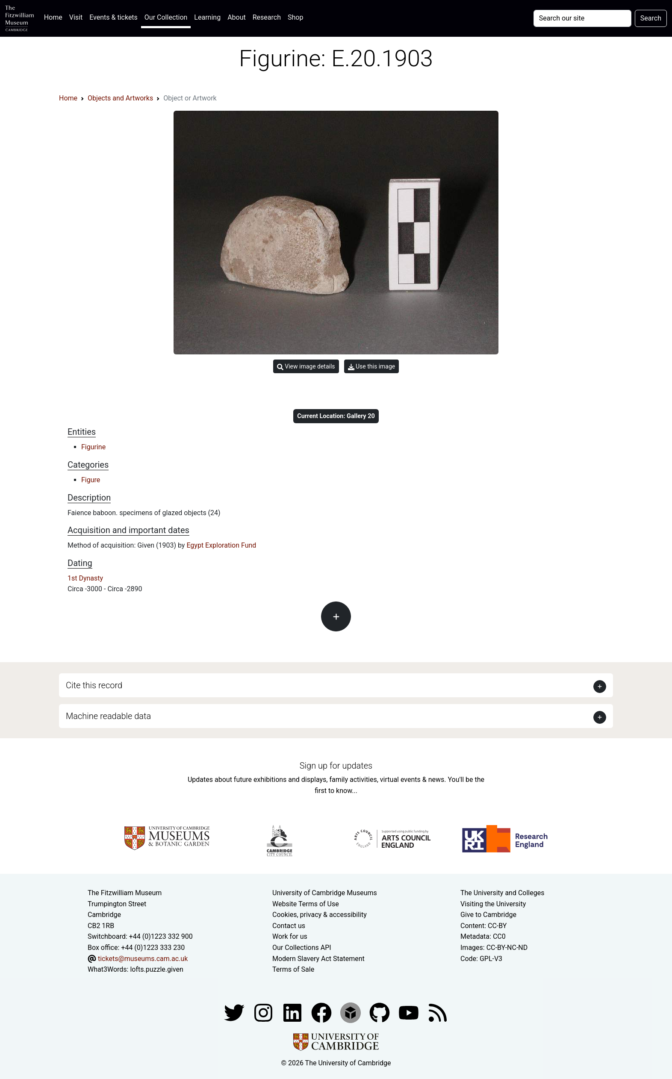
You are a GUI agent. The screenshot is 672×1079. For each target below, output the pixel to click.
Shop (295, 17)
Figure (90, 480)
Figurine (93, 447)
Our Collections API (301, 947)
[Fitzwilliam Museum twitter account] (235, 1012)
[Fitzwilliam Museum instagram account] (264, 1012)
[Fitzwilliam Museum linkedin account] (322, 1012)
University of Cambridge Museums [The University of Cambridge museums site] (324, 893)
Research (267, 17)
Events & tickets (113, 17)
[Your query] (582, 18)
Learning (207, 17)
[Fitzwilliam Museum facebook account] (293, 1012)
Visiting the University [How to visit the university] (493, 904)
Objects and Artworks (120, 98)
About (236, 17)
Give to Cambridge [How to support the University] (488, 915)
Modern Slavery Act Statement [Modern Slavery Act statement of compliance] (318, 959)
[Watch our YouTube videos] (409, 1012)
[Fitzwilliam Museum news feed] (437, 1012)
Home (55, 16)
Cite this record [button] (94, 685)
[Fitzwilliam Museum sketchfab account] (351, 1012)
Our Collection (165, 17)
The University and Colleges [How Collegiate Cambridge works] (502, 893)
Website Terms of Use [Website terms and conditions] (305, 904)
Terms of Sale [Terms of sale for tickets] (293, 969)
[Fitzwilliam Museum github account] (380, 1012)
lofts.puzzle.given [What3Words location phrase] (156, 969)
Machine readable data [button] (108, 716)
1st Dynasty (85, 578)
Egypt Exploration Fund (221, 545)
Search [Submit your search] (650, 18)
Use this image (371, 366)
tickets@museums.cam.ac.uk (143, 959)
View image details (306, 366)
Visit (76, 17)
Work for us (289, 936)
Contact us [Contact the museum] (288, 926)
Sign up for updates (336, 766)
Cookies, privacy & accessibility (319, 915)
